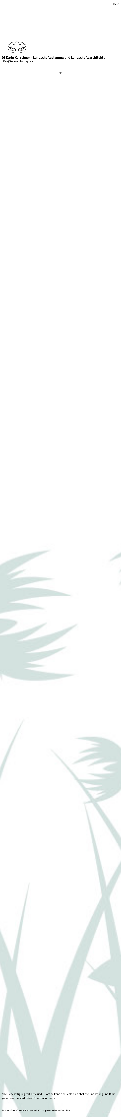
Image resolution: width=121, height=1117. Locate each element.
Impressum (48, 1110)
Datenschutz (59, 1110)
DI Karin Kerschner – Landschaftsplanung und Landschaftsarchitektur (54, 57)
